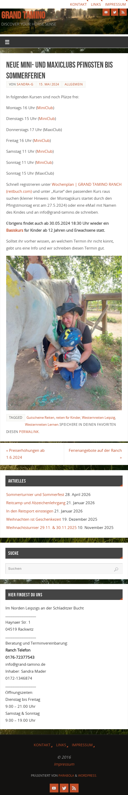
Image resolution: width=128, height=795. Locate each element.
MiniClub (45, 107)
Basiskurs (15, 230)
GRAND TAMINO (23, 15)
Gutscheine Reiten (40, 417)
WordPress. (87, 775)
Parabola (66, 775)
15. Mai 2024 (49, 84)
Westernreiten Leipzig (98, 417)
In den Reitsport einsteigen (29, 510)
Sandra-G (25, 84)
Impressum (115, 4)
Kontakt (78, 4)
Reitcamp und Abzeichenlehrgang (35, 502)
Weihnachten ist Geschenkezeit (33, 519)
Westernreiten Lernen (41, 424)
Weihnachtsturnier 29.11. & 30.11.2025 (41, 527)
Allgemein (74, 84)
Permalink (29, 431)
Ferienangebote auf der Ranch (95, 454)
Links (96, 4)
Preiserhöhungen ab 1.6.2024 (25, 454)
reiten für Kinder (68, 417)
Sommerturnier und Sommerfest (35, 494)
